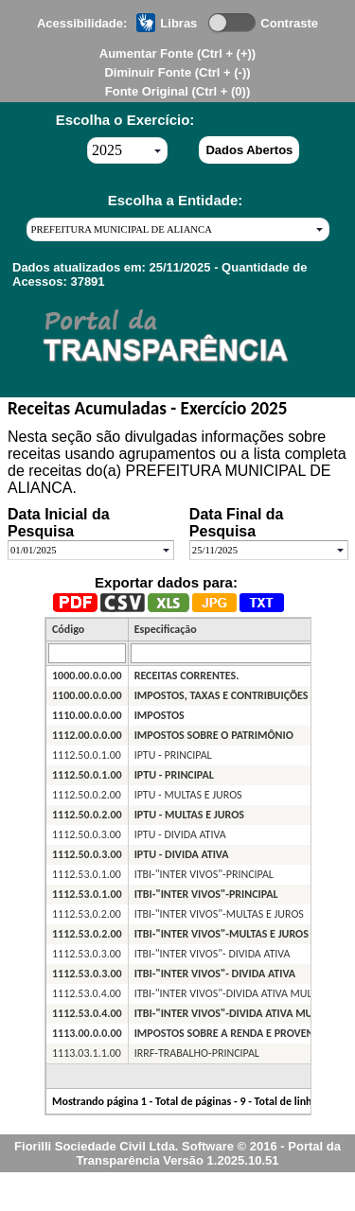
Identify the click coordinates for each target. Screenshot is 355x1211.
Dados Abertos (249, 150)
